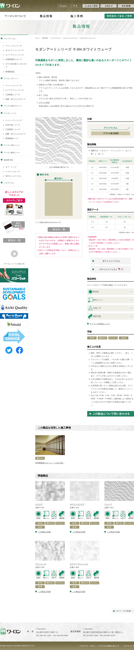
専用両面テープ (11, 138)
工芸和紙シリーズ (12, 95)
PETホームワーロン (13, 176)
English (62, 6)
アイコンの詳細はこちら (100, 324)
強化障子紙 (8, 160)
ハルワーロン (9, 183)
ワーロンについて (15, 16)
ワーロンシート (10, 113)
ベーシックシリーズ (13, 46)
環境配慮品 (10, 72)
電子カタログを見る (111, 261)
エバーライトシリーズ (14, 55)
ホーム (37, 38)
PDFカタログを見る (108, 269)
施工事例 (76, 16)
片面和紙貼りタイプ (13, 59)
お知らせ (108, 6)
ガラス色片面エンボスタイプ (16, 65)
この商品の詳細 (44, 532)
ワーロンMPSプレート (13, 106)
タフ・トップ (10, 167)
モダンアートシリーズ (70, 38)
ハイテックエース (12, 171)
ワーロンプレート (11, 78)
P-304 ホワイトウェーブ (87, 38)
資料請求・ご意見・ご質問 (119, 16)
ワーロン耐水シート (12, 153)
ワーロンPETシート (12, 145)
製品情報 (46, 16)
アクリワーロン (56, 38)
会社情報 (126, 6)
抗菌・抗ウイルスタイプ (15, 99)
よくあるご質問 (91, 6)
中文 (75, 6)
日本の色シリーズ (12, 125)
